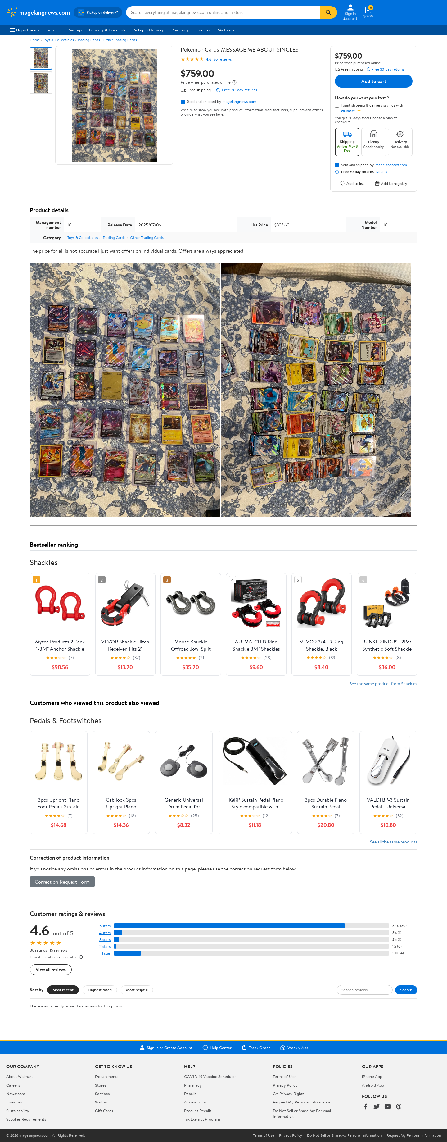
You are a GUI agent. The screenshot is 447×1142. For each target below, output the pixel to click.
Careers (203, 30)
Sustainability (17, 1110)
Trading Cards (88, 40)
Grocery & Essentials (107, 30)
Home (35, 40)
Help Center (217, 1047)
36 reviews (222, 59)
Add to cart (373, 81)
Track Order (256, 1047)
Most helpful (137, 990)
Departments (24, 30)
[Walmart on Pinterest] (398, 1107)
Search (406, 990)
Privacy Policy (285, 1085)
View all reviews (51, 969)
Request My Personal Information (302, 1102)
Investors (14, 1102)
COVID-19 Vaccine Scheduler (210, 1076)
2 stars (105, 946)
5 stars (105, 926)
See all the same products (393, 842)
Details (381, 172)
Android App (373, 1085)
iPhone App (372, 1076)
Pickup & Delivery (148, 30)
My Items (226, 30)
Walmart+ (103, 1102)
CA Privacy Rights (288, 1093)
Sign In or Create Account (165, 1047)
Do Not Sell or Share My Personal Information (344, 1135)
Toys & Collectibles (58, 40)
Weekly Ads (294, 1047)
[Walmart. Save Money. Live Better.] (38, 12)
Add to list (352, 183)
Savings (75, 30)
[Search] (328, 12)
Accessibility (195, 1102)
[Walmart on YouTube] (387, 1107)
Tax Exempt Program (202, 1119)
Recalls (190, 1093)
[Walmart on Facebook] (365, 1107)
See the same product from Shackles (383, 684)
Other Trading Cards (120, 40)
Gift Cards (104, 1110)
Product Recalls (197, 1110)
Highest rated (100, 990)
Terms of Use (284, 1076)
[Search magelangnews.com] (223, 12)
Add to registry (391, 183)
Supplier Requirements (26, 1119)
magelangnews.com (239, 101)
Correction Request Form (62, 881)
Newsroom (15, 1093)
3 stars (105, 939)
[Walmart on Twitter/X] (376, 1107)
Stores (100, 1085)
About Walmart (19, 1076)
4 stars (105, 932)
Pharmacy (180, 30)
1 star (106, 953)
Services (54, 30)
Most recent (63, 990)
